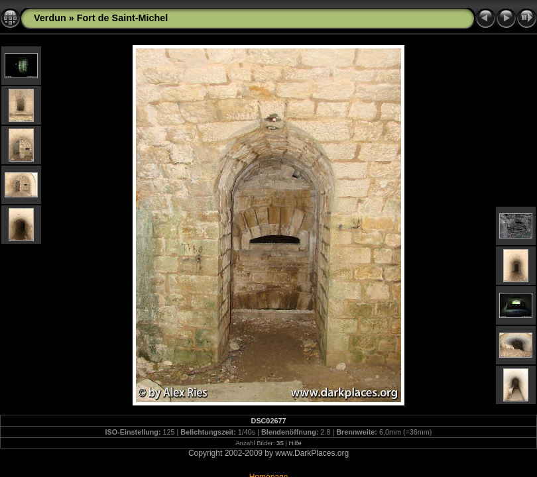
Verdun (50, 18)
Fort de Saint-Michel (122, 18)
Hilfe (295, 443)
